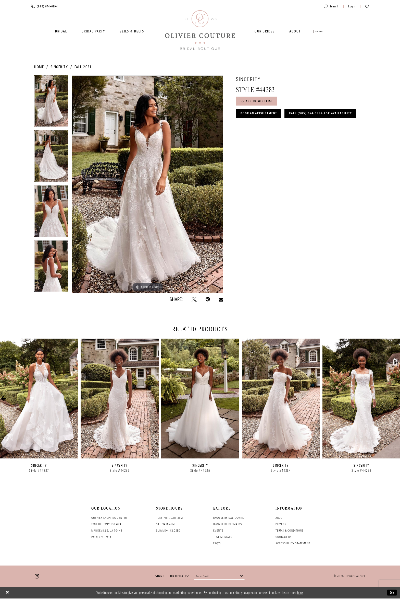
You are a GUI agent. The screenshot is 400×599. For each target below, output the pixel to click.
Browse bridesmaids (227, 524)
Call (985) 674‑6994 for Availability (274, 128)
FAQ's (217, 543)
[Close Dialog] (8, 593)
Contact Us (284, 537)
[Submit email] (243, 576)
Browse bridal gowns (228, 518)
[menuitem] (61, 31)
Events (218, 530)
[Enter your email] (219, 576)
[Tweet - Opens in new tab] (194, 299)
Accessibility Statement (293, 543)
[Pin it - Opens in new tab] (208, 299)
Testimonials (222, 537)
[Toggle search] (331, 6)
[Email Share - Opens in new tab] (221, 299)
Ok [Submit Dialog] (391, 593)
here (300, 593)
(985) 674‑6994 (101, 537)
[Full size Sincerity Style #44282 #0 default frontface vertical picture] (147, 184)
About (280, 518)
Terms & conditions (290, 530)
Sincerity (59, 67)
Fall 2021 (83, 67)
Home (39, 67)
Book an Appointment (261, 115)
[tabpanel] (51, 102)
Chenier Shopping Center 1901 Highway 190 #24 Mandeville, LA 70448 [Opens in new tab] (109, 524)
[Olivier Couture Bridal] (200, 30)
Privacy (281, 524)
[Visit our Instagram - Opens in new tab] (37, 576)
